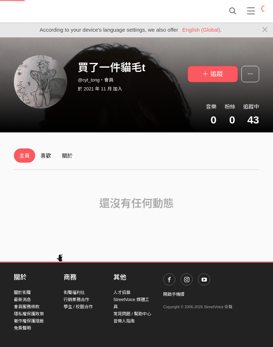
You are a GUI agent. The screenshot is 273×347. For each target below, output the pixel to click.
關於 (67, 156)
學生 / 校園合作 (78, 306)
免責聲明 (22, 328)
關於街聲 (22, 292)
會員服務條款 (26, 306)
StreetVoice (43, 11)
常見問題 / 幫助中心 (132, 313)
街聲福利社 (74, 292)
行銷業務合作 (76, 299)
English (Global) (201, 30)
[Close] (265, 30)
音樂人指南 (124, 321)
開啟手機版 (173, 294)
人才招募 (121, 292)
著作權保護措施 (29, 321)
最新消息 (22, 299)
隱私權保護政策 (29, 313)
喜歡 (46, 156)
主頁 (24, 156)
